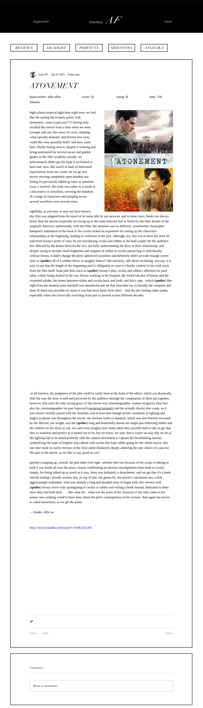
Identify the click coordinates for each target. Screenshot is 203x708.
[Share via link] (31, 621)
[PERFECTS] (89, 48)
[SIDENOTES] (121, 48)
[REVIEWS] (23, 48)
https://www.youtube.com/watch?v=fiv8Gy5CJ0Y (61, 527)
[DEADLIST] (56, 48)
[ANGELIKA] (154, 48)
